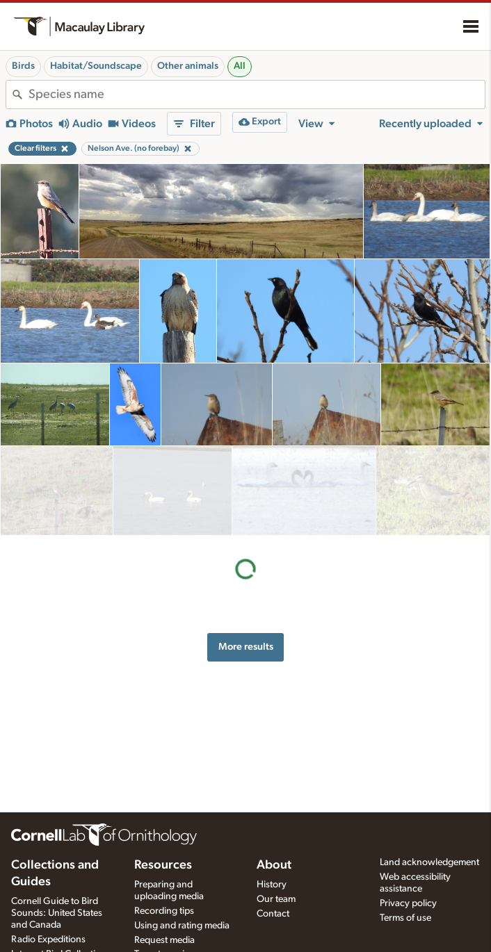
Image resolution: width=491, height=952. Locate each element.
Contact (273, 914)
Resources (163, 865)
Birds (23, 66)
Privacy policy (408, 903)
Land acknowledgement (429, 862)
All (240, 66)
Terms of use (405, 918)
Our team (276, 899)
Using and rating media (182, 925)
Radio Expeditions (48, 939)
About (274, 865)
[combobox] (257, 94)
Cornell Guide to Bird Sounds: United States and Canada (56, 913)
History (272, 884)
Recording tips (164, 911)
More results (245, 557)
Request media (164, 940)
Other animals (187, 66)
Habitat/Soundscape (96, 66)
